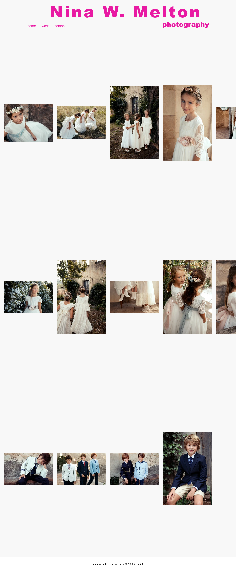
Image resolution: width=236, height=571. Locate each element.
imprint (139, 563)
